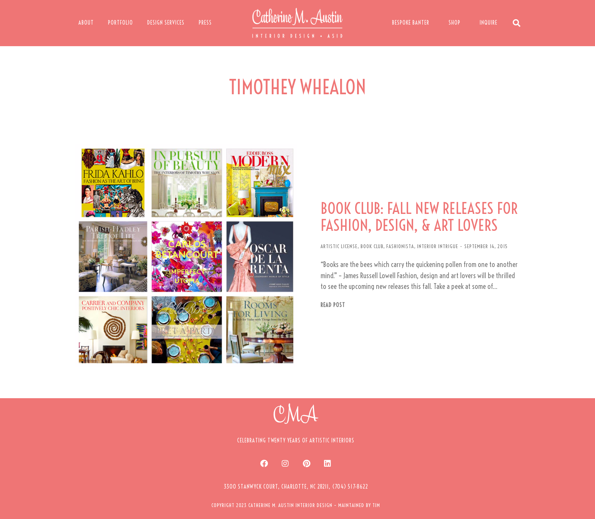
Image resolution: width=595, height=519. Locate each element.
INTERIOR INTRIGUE (437, 246)
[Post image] (186, 255)
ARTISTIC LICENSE (339, 246)
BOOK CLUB (372, 246)
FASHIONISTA (400, 246)
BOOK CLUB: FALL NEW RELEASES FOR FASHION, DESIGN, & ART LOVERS (419, 217)
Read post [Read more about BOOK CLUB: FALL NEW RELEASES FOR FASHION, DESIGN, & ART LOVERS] (333, 305)
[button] (296, 486)
